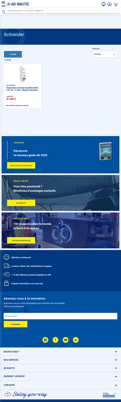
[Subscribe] (15, 324)
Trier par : (96, 48)
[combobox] (60, 11)
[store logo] (15, 4)
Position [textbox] (97, 54)
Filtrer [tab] (13, 54)
